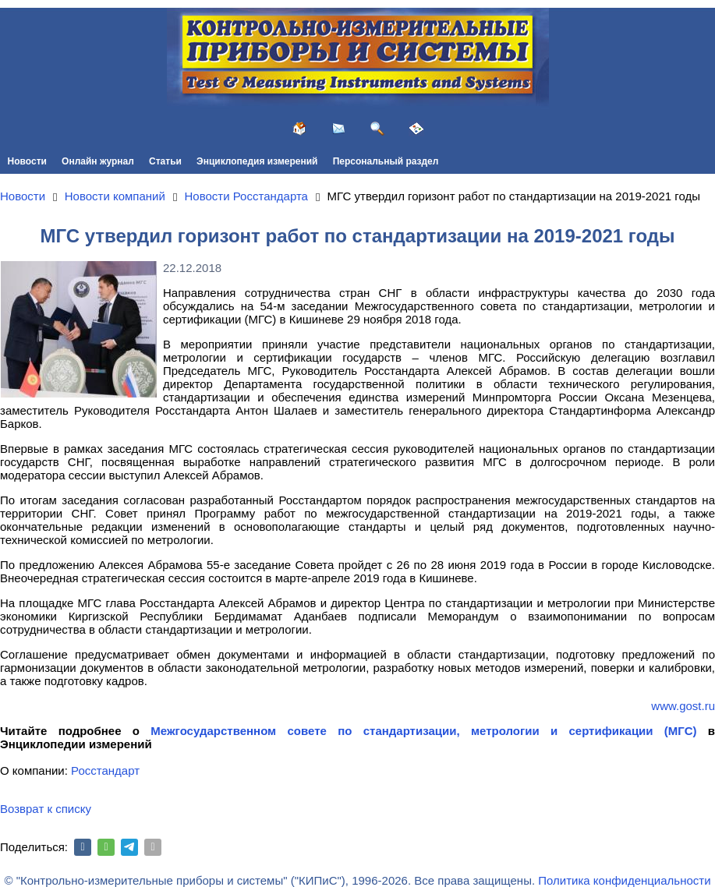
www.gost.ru (683, 705)
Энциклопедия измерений (256, 161)
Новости (27, 161)
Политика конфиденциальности (624, 880)
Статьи (165, 161)
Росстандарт (105, 770)
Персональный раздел (386, 161)
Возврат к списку (45, 808)
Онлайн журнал (98, 161)
